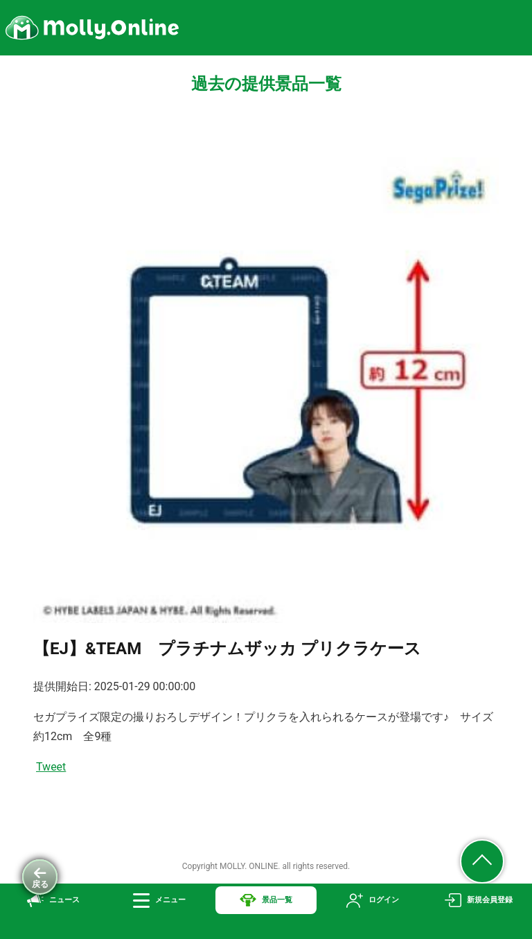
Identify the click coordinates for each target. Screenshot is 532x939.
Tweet (51, 766)
